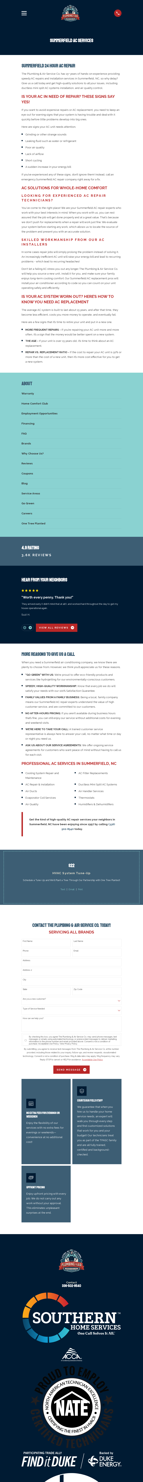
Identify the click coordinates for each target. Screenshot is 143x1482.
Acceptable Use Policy (48, 1044)
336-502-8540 (71, 1286)
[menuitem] (72, 393)
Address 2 (27, 970)
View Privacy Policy (68, 1044)
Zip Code (78, 989)
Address (26, 960)
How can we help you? (33, 1018)
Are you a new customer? (34, 999)
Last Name (78, 941)
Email (71, 889)
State (25, 989)
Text (62, 889)
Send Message (71, 1069)
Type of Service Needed (34, 1009)
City (24, 980)
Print (80, 889)
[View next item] (30, 627)
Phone (25, 951)
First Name (27, 941)
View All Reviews (56, 627)
